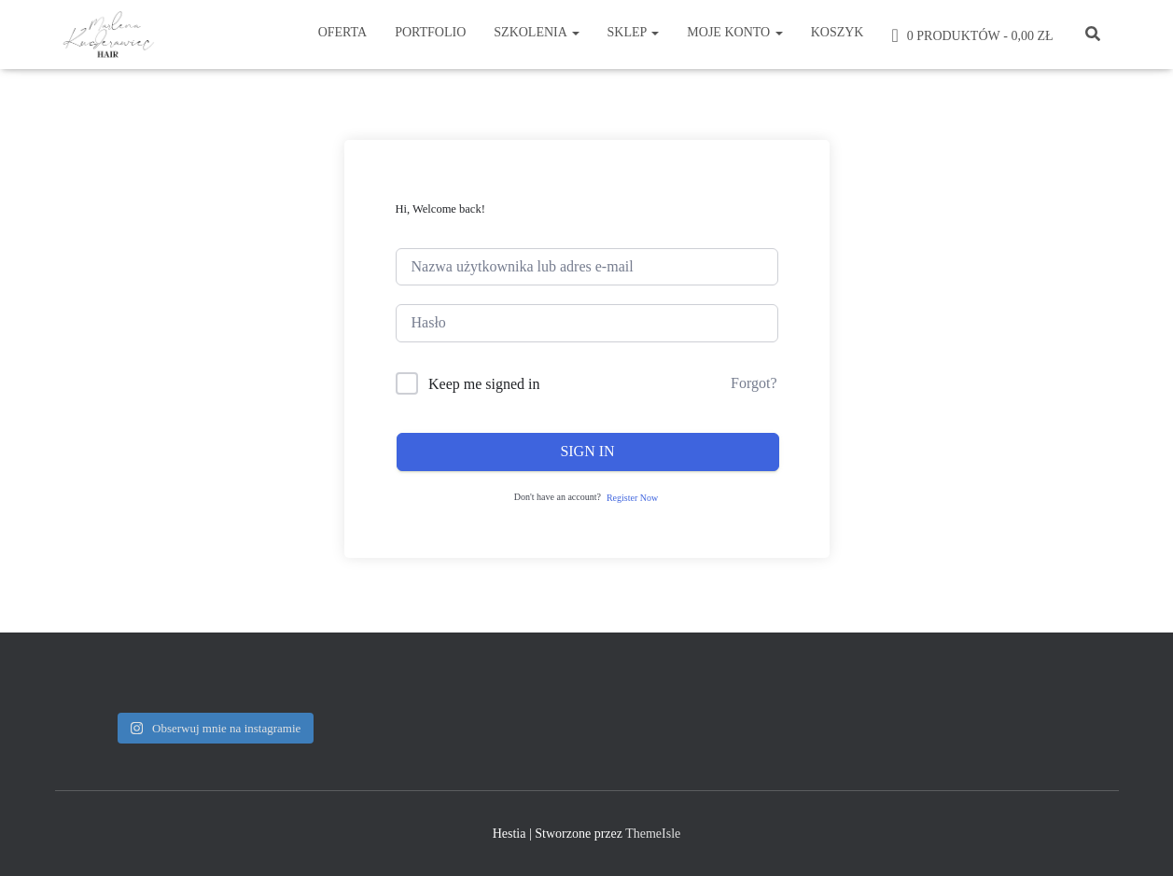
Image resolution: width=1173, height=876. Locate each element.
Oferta (343, 32)
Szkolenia (536, 32)
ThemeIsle (652, 834)
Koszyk (837, 32)
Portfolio (430, 32)
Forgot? (753, 383)
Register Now (632, 498)
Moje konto (734, 32)
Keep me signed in (484, 384)
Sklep (633, 32)
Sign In (587, 451)
